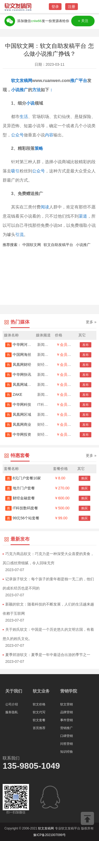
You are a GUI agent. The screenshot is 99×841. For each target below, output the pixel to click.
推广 (74, 80)
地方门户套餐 (20, 488)
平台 (83, 80)
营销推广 (66, 728)
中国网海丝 (18, 354)
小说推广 (83, 245)
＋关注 (83, 21)
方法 (36, 90)
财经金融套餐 (20, 498)
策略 (39, 148)
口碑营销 (66, 736)
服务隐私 (11, 712)
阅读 (45, 207)
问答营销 (66, 744)
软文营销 (66, 704)
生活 (24, 116)
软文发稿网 (21, 80)
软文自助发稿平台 (58, 245)
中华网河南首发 (22, 344)
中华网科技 (18, 404)
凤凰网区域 (18, 414)
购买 (84, 478)
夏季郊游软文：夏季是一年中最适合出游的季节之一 (47, 655)
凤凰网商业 (18, 424)
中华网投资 (18, 434)
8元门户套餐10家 (23, 478)
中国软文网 (31, 245)
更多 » (91, 322)
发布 (85, 345)
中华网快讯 (18, 374)
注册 (71, 6)
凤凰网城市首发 (22, 384)
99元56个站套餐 (22, 518)
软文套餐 (39, 720)
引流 (19, 234)
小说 (15, 90)
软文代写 (39, 712)
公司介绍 (11, 704)
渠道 (83, 216)
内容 (49, 135)
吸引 (15, 171)
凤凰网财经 (18, 364)
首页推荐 (39, 728)
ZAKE (13, 394)
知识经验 (66, 751)
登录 (55, 6)
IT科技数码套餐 (21, 508)
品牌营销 (66, 712)
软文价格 (39, 704)
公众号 (17, 135)
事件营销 (66, 720)
